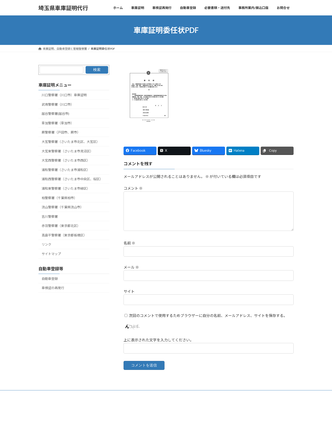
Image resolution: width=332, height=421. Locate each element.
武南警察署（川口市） (58, 104)
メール (131, 267)
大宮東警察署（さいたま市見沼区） (67, 151)
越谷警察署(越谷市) (55, 114)
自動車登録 (50, 279)
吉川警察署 (50, 216)
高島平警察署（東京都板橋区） (64, 235)
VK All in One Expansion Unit (195, 413)
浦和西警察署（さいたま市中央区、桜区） (72, 179)
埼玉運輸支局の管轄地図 (120, 394)
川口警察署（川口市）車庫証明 (64, 95)
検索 (96, 70)
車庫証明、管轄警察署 (56, 394)
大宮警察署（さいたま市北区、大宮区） (71, 142)
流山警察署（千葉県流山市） (63, 207)
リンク (46, 245)
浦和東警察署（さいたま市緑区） (66, 188)
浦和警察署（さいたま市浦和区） (66, 170)
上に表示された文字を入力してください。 (158, 340)
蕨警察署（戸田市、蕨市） (61, 132)
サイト (129, 291)
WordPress (141, 413)
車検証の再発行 (53, 288)
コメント (133, 188)
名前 (129, 243)
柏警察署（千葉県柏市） (59, 198)
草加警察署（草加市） (58, 123)
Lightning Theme (164, 413)
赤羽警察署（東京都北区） (61, 226)
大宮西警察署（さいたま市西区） (66, 160)
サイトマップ (51, 254)
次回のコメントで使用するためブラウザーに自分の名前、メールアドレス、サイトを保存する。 (208, 315)
